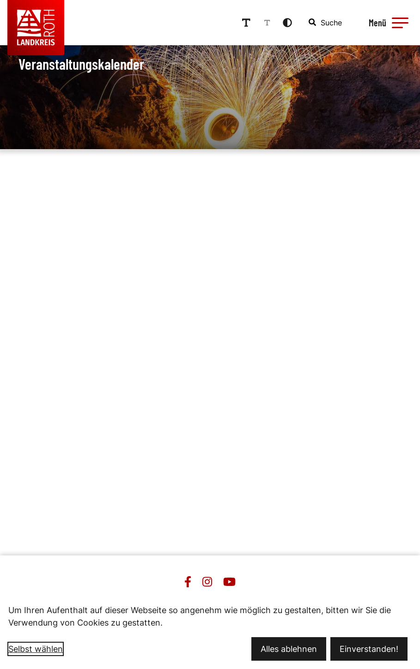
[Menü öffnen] (387, 22)
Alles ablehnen (289, 649)
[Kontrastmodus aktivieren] (287, 22)
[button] (400, 23)
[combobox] (326, 22)
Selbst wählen (35, 649)
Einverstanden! (369, 649)
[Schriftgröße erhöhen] (246, 22)
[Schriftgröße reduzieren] (267, 22)
